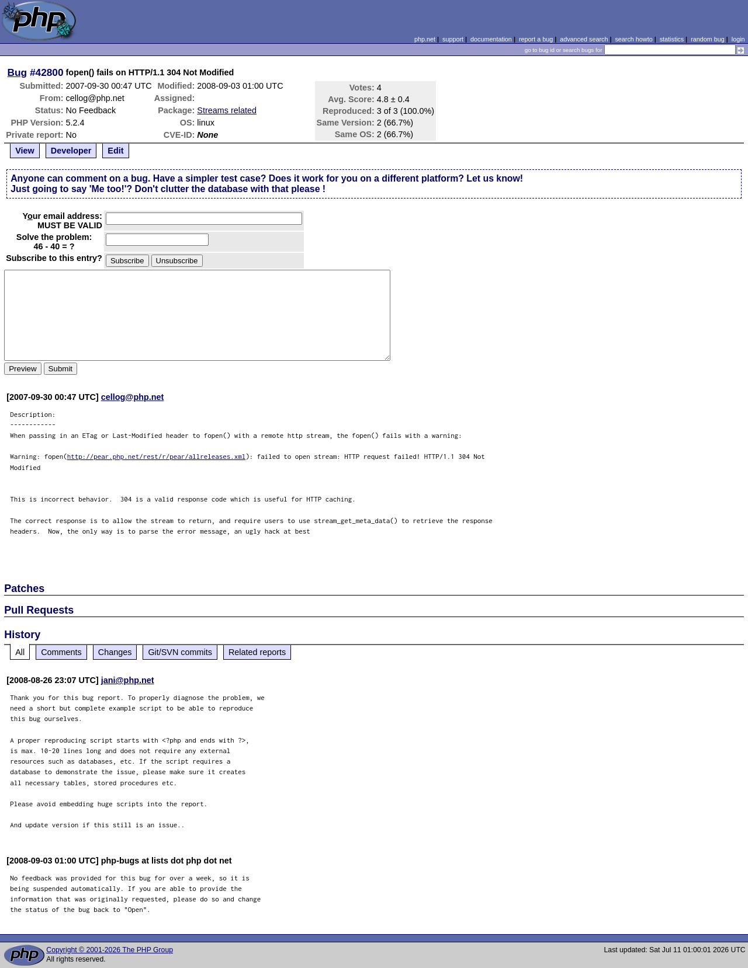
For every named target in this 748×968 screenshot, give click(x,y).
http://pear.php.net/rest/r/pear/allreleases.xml (156, 456)
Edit (115, 150)
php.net (424, 39)
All (20, 652)
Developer (71, 150)
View (24, 150)
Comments (61, 652)
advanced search (584, 39)
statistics (672, 39)
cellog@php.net (132, 397)
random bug (708, 39)
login (738, 39)
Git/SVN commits (180, 652)
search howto (633, 39)
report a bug (536, 39)
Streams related (227, 110)
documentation (491, 39)
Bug (17, 72)
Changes (115, 652)
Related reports (257, 652)
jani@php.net (127, 680)
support (452, 39)
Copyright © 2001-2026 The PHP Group (109, 950)
